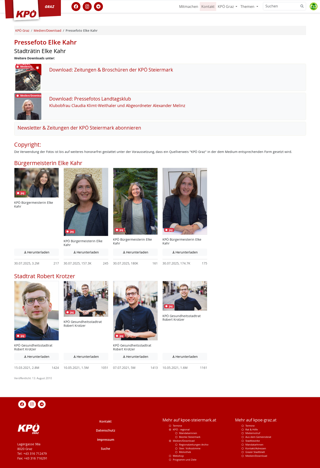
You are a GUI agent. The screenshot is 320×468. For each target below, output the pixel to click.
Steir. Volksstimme (189, 448)
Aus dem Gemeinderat (258, 437)
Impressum (105, 439)
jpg (20, 193)
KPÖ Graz (226, 6)
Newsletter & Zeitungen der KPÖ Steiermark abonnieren (79, 128)
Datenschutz (105, 430)
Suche (105, 448)
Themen (247, 6)
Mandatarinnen (188, 433)
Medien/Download (184, 440)
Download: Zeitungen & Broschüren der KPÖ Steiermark (111, 70)
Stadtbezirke (252, 440)
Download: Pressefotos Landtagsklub (90, 99)
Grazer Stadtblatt (255, 452)
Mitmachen (188, 6)
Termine (177, 425)
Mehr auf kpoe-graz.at (255, 420)
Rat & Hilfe (251, 429)
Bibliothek (185, 452)
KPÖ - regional (181, 429)
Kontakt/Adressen (255, 448)
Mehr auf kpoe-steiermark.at (189, 420)
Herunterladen (41, 252)
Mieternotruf (252, 433)
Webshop (178, 455)
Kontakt (208, 6)
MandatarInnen (254, 444)
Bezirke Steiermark (189, 437)
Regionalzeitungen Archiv (194, 444)
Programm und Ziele (184, 459)
